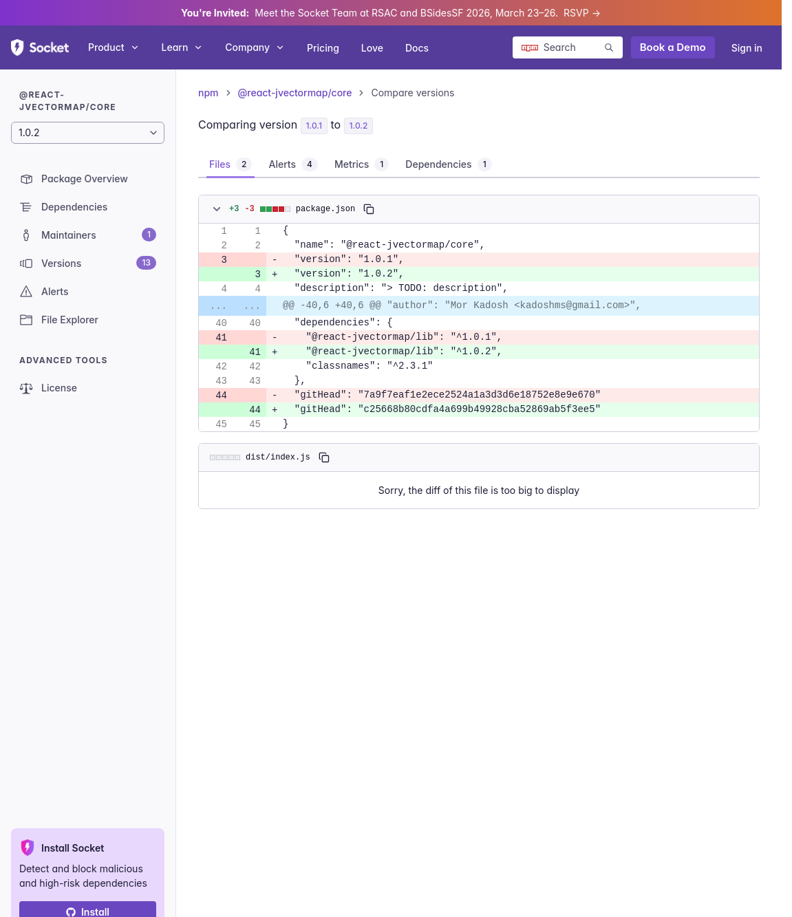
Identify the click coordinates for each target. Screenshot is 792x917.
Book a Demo (673, 47)
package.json (325, 209)
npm (208, 92)
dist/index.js (278, 457)
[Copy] (369, 209)
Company (255, 47)
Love (372, 48)
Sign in (746, 48)
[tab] (230, 164)
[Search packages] (568, 47)
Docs (417, 48)
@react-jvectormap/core (295, 92)
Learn (183, 47)
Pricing (323, 48)
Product (114, 47)
